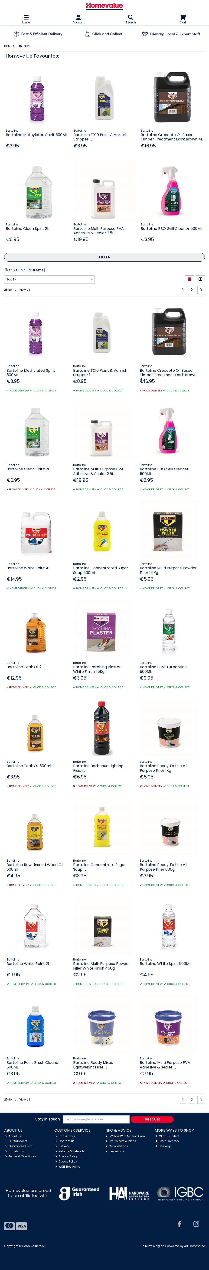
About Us (13, 1136)
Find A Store (65, 1136)
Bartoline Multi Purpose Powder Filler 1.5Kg (168, 570)
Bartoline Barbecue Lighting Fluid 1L (98, 768)
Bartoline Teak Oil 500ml (29, 766)
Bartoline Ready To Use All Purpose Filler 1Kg (163, 768)
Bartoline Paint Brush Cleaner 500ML (33, 1065)
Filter (104, 257)
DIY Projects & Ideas (120, 1141)
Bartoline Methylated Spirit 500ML (36, 134)
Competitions (116, 1146)
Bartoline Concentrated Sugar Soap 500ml (100, 570)
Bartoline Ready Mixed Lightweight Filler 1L (93, 1065)
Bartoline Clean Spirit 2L (27, 228)
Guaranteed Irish (19, 1146)
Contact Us (65, 1141)
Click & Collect (168, 1136)
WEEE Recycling (68, 1167)
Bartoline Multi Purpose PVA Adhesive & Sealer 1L (165, 1065)
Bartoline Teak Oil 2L (25, 667)
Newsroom (114, 1151)
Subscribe (152, 1119)
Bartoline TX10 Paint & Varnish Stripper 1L (100, 137)
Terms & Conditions (21, 1156)
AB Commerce (194, 1246)
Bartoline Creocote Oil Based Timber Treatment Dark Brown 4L (171, 137)
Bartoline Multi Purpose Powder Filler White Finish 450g (101, 966)
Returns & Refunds (70, 1151)
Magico (158, 1246)
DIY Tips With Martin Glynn (125, 1136)
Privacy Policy (66, 1156)
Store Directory (167, 1141)
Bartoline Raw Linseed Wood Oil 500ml (35, 867)
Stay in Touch (47, 1119)
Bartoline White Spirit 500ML (165, 963)
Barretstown (15, 1151)
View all (24, 290)
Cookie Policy (66, 1161)
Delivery (62, 1146)
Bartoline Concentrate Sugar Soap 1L (99, 867)
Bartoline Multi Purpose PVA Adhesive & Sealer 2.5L (98, 231)
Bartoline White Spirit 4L (28, 568)
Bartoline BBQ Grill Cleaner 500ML (171, 228)
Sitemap (163, 1146)
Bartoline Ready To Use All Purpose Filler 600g (163, 867)
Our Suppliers (16, 1141)
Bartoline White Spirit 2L (28, 963)
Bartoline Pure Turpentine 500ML (163, 669)
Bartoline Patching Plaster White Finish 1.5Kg (97, 669)
